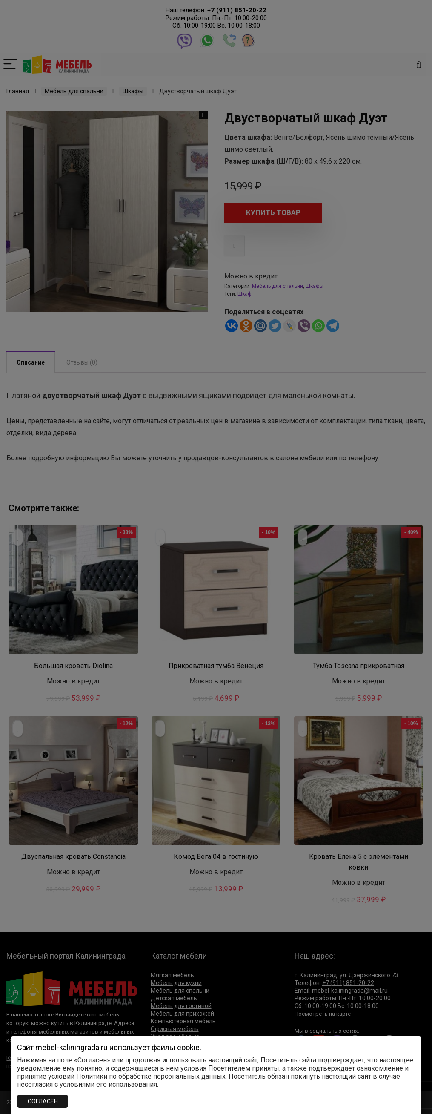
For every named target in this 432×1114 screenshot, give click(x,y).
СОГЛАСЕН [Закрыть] (43, 1101)
